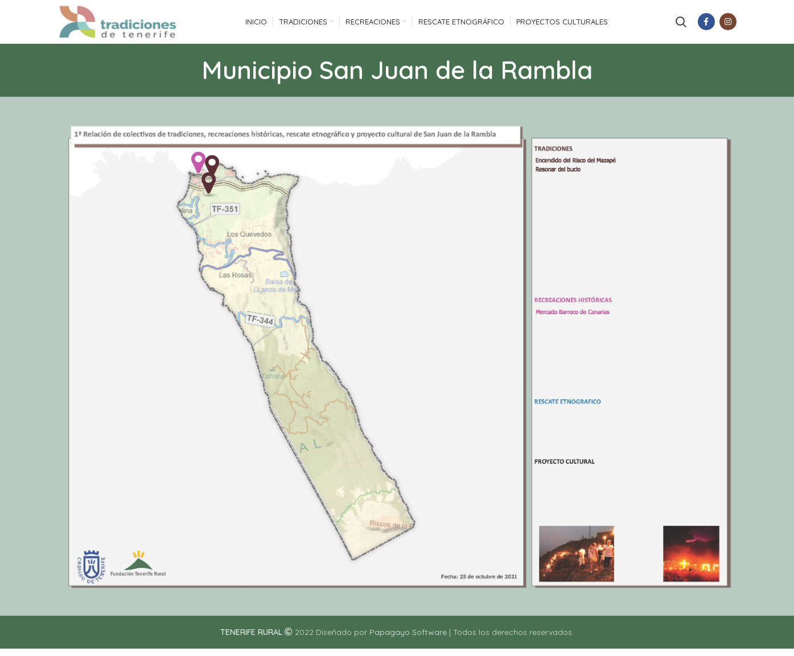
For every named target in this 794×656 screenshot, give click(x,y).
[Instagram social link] (728, 25)
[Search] (681, 25)
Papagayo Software (408, 640)
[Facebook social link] (706, 25)
